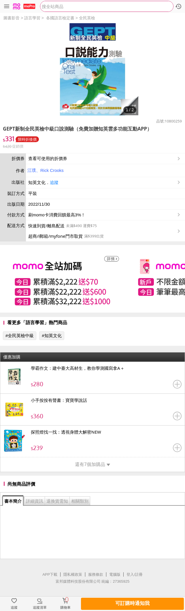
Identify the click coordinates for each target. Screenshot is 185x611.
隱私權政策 (72, 574)
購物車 (65, 608)
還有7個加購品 (92, 464)
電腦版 (114, 574)
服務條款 (95, 574)
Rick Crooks (52, 170)
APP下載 (49, 574)
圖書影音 (11, 18)
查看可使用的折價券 (104, 158)
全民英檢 (87, 18)
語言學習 (32, 18)
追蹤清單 (40, 608)
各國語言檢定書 (60, 18)
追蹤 (54, 182)
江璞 (31, 170)
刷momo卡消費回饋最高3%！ (56, 214)
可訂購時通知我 (132, 603)
